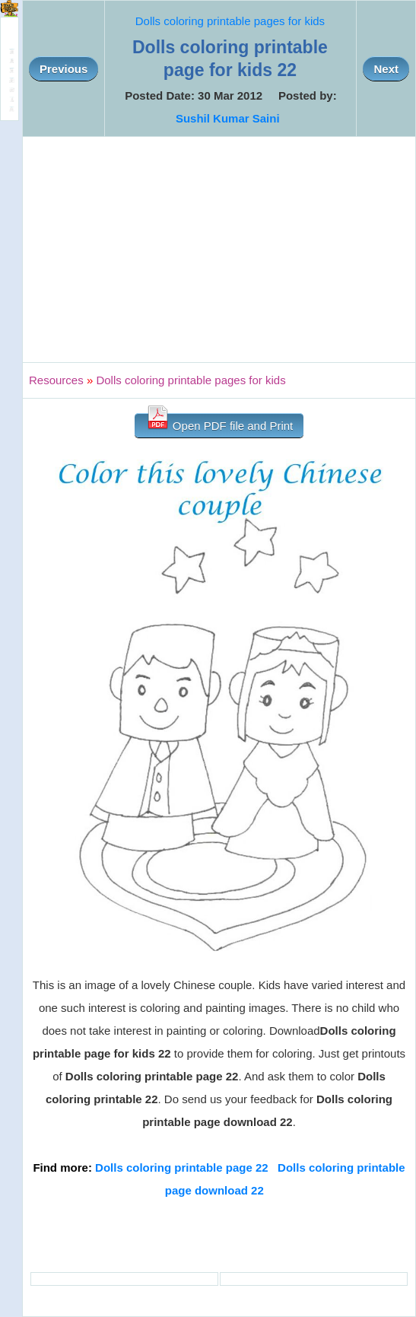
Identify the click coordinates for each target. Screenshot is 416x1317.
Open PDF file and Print (219, 422)
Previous (63, 68)
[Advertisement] (219, 249)
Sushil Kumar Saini (228, 118)
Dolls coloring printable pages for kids (230, 20)
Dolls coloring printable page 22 (181, 1167)
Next (386, 68)
